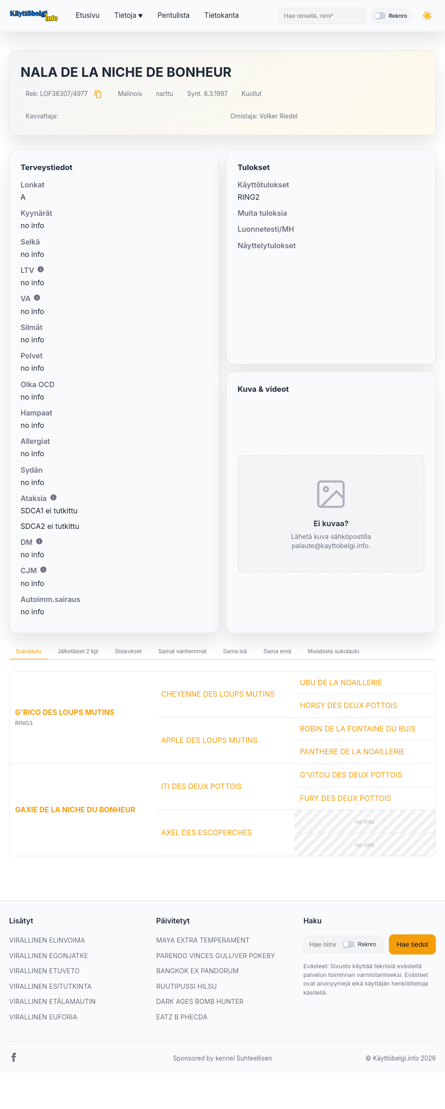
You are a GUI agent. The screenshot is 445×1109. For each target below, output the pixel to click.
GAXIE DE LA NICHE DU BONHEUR (75, 834)
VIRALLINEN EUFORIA (43, 1042)
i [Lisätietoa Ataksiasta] (53, 497)
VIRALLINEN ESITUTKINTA (50, 1011)
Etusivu (87, 15)
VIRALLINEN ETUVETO (44, 996)
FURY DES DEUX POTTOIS (345, 823)
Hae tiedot (412, 970)
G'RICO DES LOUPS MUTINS (65, 737)
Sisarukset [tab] (153, 653)
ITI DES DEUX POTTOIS (201, 811)
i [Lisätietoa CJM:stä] (43, 569)
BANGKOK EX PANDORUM (197, 996)
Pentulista (173, 15)
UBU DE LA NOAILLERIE (341, 707)
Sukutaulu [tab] (32, 653)
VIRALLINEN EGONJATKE (48, 981)
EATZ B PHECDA (181, 1042)
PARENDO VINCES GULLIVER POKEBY (215, 981)
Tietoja (125, 15)
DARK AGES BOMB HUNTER (199, 1027)
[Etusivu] (35, 16)
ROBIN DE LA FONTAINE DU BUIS (357, 753)
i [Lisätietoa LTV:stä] (40, 269)
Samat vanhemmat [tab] (218, 653)
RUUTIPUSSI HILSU (186, 1011)
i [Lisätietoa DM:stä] (39, 541)
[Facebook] (13, 1084)
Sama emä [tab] (333, 653)
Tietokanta (221, 15)
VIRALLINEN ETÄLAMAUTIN (52, 1027)
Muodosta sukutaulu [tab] (47, 674)
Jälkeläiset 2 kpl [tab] (92, 653)
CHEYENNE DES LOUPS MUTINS (218, 719)
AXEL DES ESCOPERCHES (206, 858)
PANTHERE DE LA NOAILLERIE (352, 777)
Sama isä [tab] (281, 653)
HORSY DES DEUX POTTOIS (348, 731)
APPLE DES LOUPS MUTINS (209, 765)
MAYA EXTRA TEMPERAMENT (203, 965)
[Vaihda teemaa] (427, 16)
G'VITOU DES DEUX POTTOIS (351, 800)
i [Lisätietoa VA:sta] (37, 297)
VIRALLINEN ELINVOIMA (47, 965)
